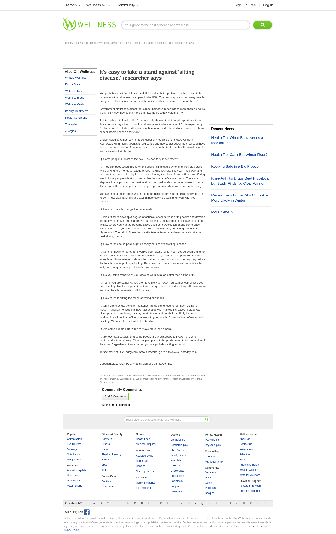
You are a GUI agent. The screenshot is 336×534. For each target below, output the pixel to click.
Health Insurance (146, 482)
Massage (72, 449)
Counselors (211, 456)
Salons (106, 459)
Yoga (104, 469)
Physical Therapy (111, 454)
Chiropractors (74, 438)
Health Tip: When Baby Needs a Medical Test (237, 140)
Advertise (245, 454)
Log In (268, 5)
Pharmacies (74, 480)
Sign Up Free (245, 5)
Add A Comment (115, 396)
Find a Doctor (73, 84)
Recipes (209, 493)
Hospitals (72, 475)
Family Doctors (179, 455)
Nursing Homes (145, 471)
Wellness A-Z (97, 5)
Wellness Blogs (74, 97)
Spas (104, 464)
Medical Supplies (146, 444)
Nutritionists (74, 454)
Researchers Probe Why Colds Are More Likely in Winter (239, 197)
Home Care (142, 460)
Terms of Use (255, 526)
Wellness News (74, 91)
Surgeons (176, 486)
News (79, 42)
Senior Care (143, 450)
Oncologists (177, 470)
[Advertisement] (141, 56)
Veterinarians (74, 485)
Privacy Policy (248, 449)
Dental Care (109, 476)
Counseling (212, 451)
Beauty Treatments (76, 111)
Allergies (70, 131)
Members (210, 472)
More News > (222, 212)
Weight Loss (74, 459)
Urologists (176, 491)
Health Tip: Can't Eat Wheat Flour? (239, 155)
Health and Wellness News (102, 42)
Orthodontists (109, 486)
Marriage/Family (214, 461)
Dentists (106, 481)
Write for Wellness (250, 475)
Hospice (140, 466)
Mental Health (213, 434)
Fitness (106, 444)
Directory (70, 5)
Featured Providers (250, 485)
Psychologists (213, 445)
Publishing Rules (249, 464)
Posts (208, 477)
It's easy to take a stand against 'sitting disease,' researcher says (157, 42)
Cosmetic (107, 438)
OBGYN (175, 465)
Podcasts (210, 487)
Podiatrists (177, 481)
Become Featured (250, 490)
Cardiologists (178, 439)
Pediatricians (178, 475)
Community (126, 5)
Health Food (143, 438)
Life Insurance (144, 487)
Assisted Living (144, 455)
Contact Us (246, 444)
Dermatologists (179, 445)
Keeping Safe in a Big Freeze (235, 166)
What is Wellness (75, 77)
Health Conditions (76, 117)
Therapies (71, 124)
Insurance (142, 477)
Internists (176, 460)
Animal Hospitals (76, 470)
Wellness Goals (74, 104)
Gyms (105, 449)
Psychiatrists (212, 439)
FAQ (242, 459)
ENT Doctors (178, 450)
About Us (245, 438)
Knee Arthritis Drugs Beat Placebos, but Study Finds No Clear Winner (240, 181)
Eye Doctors (74, 444)
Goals (208, 482)
